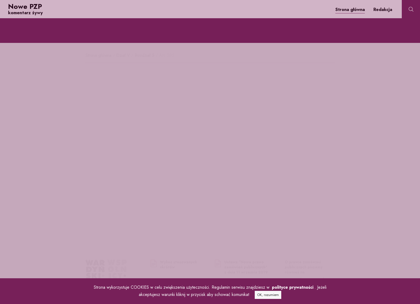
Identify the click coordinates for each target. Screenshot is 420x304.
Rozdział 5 (145, 55)
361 (144, 187)
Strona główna (350, 9)
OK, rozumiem (268, 294)
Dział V (123, 55)
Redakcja (382, 9)
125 (216, 119)
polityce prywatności (292, 287)
